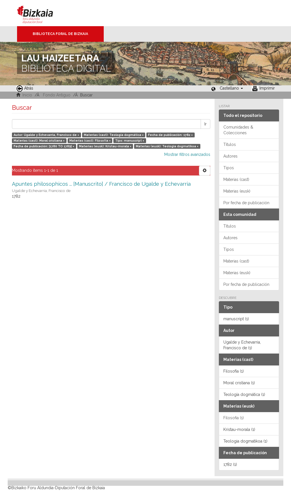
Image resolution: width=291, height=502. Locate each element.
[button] (231, 88)
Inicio (27, 95)
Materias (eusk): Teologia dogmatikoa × (167, 146)
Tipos (228, 168)
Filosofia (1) (233, 418)
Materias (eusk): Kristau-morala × (105, 146)
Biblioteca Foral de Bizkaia (60, 34)
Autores (230, 156)
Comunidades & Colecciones (238, 130)
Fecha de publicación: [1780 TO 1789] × (44, 146)
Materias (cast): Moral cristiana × (39, 140)
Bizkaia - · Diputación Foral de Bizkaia (41, 13)
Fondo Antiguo (56, 95)
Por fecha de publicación (246, 203)
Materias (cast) (236, 179)
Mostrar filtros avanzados (187, 154)
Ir (205, 124)
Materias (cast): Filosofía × (90, 140)
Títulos (229, 144)
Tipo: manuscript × (129, 140)
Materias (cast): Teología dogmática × (114, 135)
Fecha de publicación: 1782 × (170, 135)
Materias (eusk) (236, 191)
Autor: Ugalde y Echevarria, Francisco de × (46, 135)
